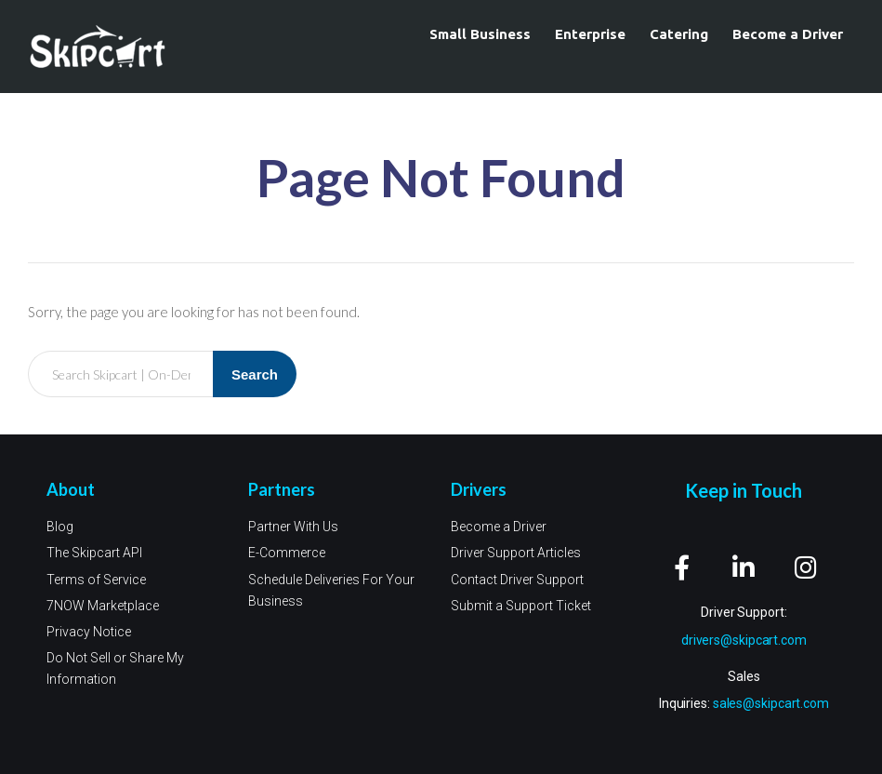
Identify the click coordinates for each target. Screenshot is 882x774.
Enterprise (590, 34)
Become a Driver (787, 34)
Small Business (480, 34)
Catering (679, 34)
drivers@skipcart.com (744, 640)
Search (254, 374)
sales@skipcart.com (771, 704)
